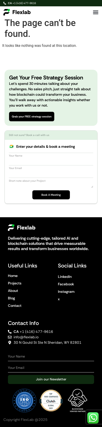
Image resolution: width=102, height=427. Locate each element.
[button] (96, 12)
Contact (14, 306)
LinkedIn (65, 277)
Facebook (66, 284)
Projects (14, 283)
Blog (11, 298)
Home (13, 276)
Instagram (66, 291)
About (13, 291)
